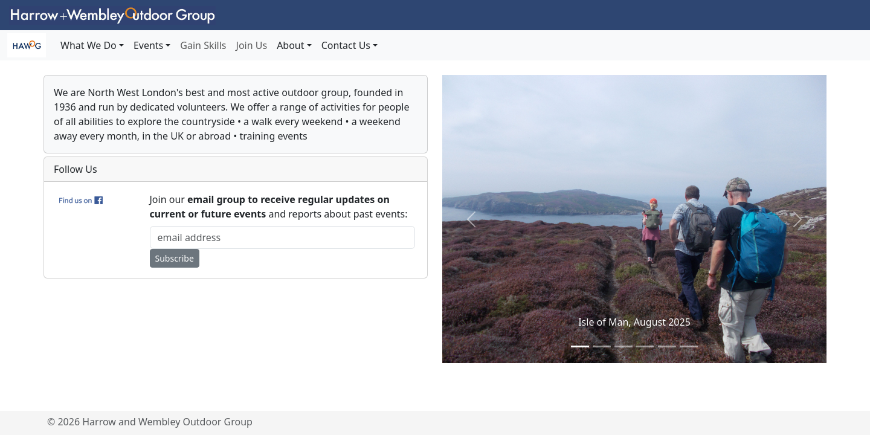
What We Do (88, 45)
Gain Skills (203, 45)
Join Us (252, 45)
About (290, 45)
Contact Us (345, 45)
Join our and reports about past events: (279, 207)
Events (148, 45)
